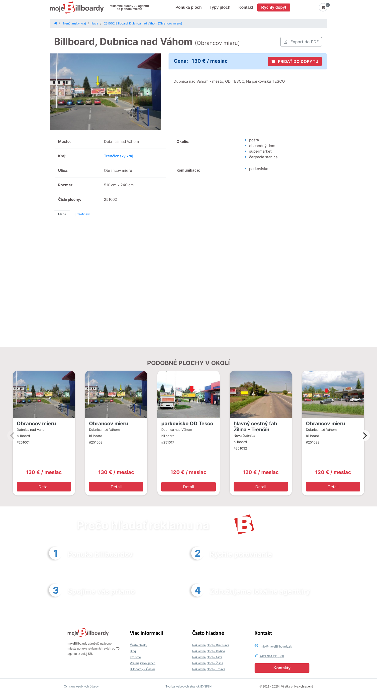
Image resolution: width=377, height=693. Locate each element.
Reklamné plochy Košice (208, 651)
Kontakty (282, 668)
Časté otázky (138, 645)
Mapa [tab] (62, 214)
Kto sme (135, 657)
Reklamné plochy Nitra (207, 657)
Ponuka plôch (189, 7)
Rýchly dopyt (273, 7)
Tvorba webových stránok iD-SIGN (189, 686)
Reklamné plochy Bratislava (210, 645)
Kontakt (245, 7)
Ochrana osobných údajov (81, 686)
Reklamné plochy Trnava (208, 669)
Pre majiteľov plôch (142, 663)
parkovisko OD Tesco (187, 424)
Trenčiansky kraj (118, 156)
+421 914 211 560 (272, 656)
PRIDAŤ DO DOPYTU (294, 61)
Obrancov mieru (36, 424)
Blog (133, 651)
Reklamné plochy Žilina (207, 663)
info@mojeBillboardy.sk (276, 646)
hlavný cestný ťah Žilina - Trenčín (255, 427)
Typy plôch (220, 7)
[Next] (364, 435)
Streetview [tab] (82, 214)
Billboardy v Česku (142, 669)
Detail (43, 486)
